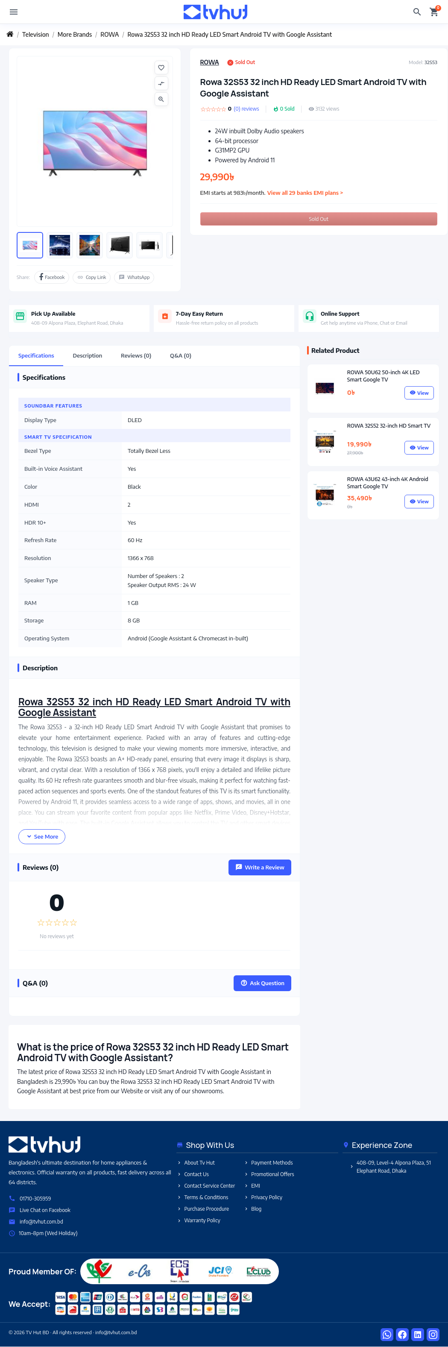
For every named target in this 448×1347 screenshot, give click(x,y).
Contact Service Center (205, 1186)
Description (87, 355)
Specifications (36, 355)
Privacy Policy (262, 1197)
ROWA (209, 62)
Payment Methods (268, 1162)
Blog (252, 1209)
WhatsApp (134, 277)
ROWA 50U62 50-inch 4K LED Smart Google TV (383, 376)
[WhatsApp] (387, 1335)
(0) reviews (246, 109)
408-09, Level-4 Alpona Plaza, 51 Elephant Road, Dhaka (390, 1166)
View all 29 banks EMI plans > (305, 192)
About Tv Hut (195, 1162)
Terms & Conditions (202, 1197)
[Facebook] (402, 1335)
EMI (251, 1186)
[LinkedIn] (417, 1335)
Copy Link (91, 277)
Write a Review (259, 867)
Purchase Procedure (202, 1209)
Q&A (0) (181, 355)
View (419, 393)
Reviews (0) (136, 355)
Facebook (51, 277)
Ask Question (262, 983)
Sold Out (318, 219)
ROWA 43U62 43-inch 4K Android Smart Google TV (387, 482)
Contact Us (192, 1174)
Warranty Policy (198, 1221)
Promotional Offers (268, 1174)
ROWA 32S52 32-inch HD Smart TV (388, 425)
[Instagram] (433, 1335)
